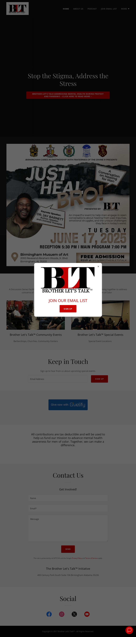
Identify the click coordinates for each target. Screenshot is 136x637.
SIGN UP (68, 309)
